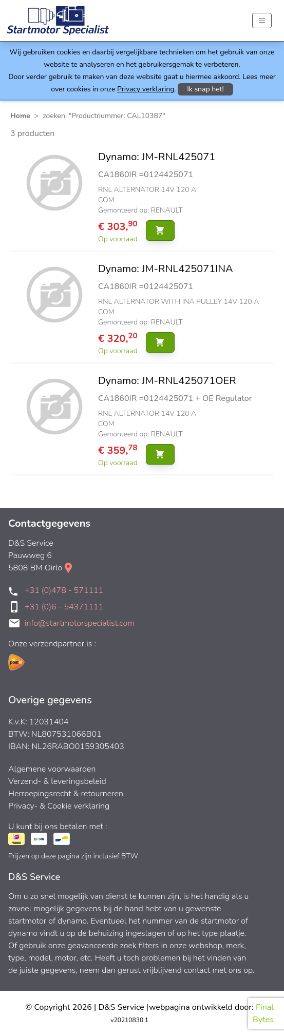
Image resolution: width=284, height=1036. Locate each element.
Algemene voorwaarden (52, 769)
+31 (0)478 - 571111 (64, 590)
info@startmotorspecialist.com (80, 623)
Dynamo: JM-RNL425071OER (167, 381)
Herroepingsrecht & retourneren (65, 793)
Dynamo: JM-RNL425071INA (165, 269)
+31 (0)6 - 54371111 (64, 606)
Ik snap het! (205, 89)
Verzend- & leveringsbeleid (57, 781)
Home (20, 116)
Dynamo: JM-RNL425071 (156, 157)
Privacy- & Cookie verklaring (58, 806)
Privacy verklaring (145, 89)
